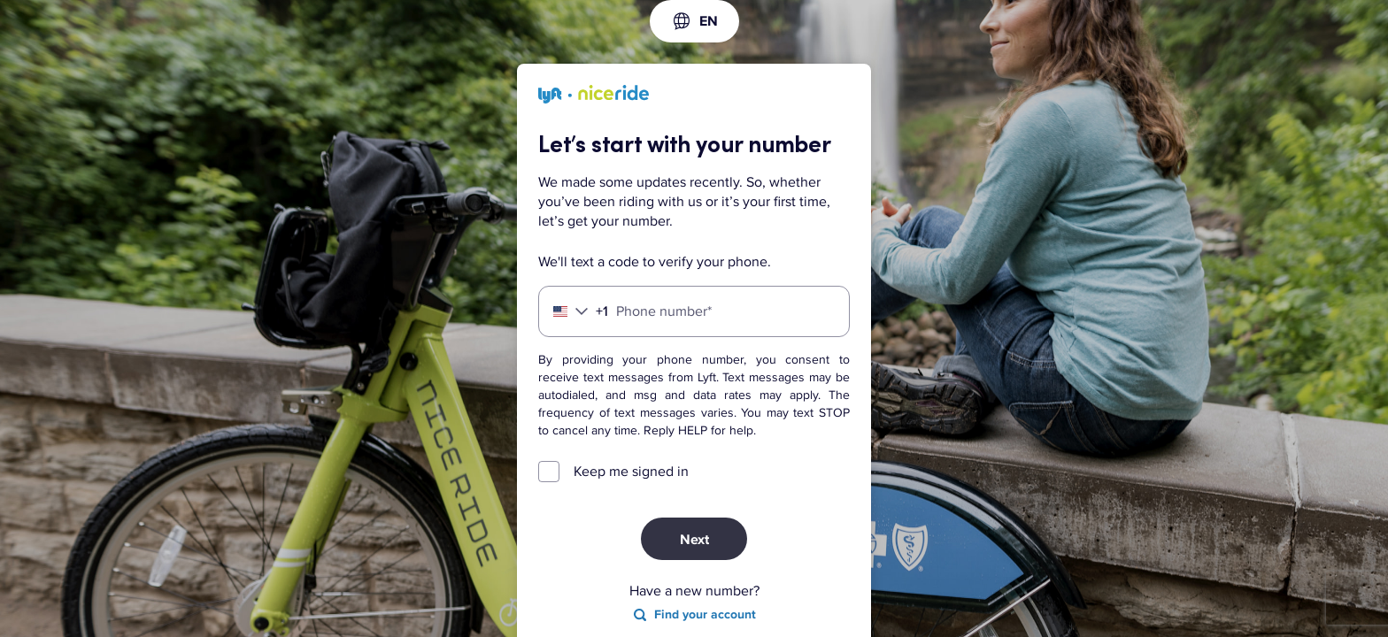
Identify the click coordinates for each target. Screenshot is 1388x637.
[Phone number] (694, 311)
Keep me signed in (631, 471)
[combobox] (694, 21)
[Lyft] (593, 97)
